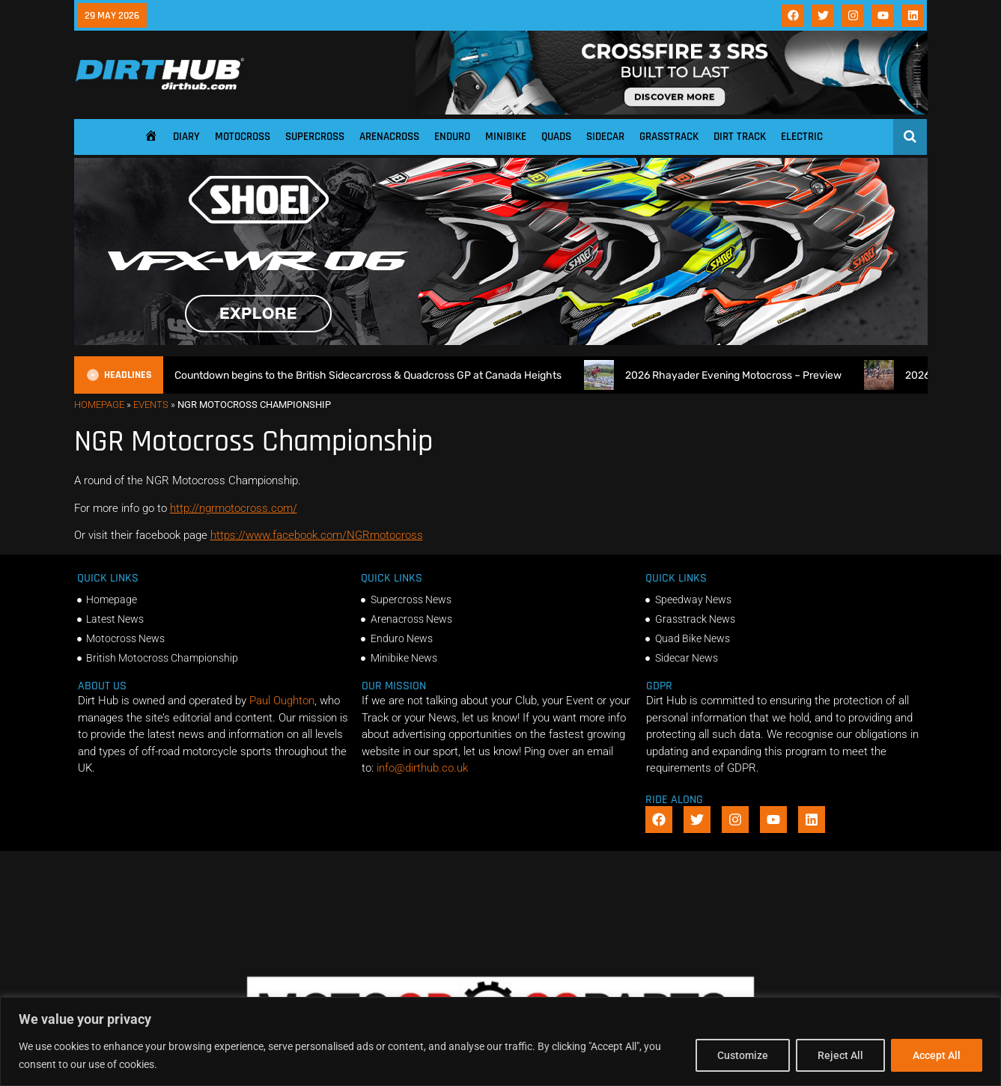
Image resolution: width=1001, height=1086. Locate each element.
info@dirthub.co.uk (422, 768)
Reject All (840, 1055)
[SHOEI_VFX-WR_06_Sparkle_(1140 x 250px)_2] (501, 341)
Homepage (99, 404)
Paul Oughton (281, 700)
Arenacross (389, 136)
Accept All (937, 1055)
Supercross (314, 136)
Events (150, 404)
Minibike (505, 136)
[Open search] (910, 136)
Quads (556, 136)
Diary (186, 136)
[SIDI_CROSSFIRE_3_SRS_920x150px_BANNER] (672, 111)
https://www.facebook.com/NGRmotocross (316, 535)
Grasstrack (669, 136)
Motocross (242, 136)
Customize (742, 1055)
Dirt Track (740, 136)
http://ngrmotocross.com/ (233, 508)
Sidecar (605, 136)
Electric (802, 136)
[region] (500, 1041)
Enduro (452, 136)
